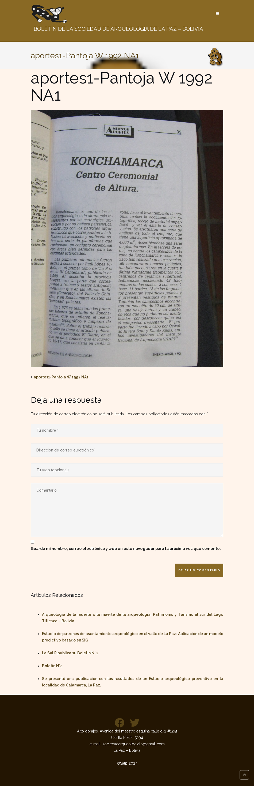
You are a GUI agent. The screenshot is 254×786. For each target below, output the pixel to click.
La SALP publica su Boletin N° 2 (70, 653)
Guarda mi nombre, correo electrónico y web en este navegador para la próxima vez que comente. (126, 548)
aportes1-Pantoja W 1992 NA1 (61, 377)
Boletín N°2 (52, 666)
